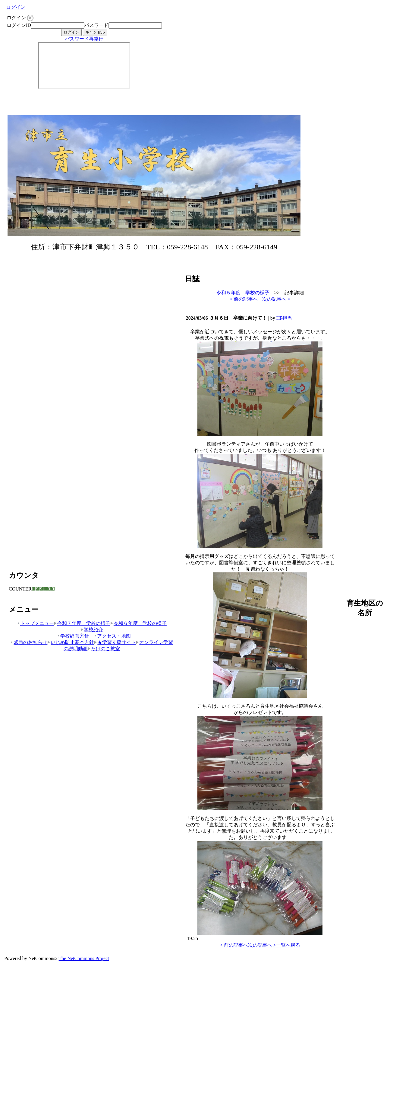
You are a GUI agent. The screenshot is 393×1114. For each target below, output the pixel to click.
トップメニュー (35, 623)
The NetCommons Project (84, 958)
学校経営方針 (73, 636)
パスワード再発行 (84, 38)
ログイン (15, 7)
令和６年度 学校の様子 (138, 623)
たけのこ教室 (104, 648)
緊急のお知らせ (28, 642)
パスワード (96, 25)
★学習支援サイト (115, 642)
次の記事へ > (276, 299)
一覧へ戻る (288, 945)
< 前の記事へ (244, 299)
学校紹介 (91, 629)
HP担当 (284, 318)
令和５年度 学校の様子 (242, 292)
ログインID (19, 25)
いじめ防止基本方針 (70, 642)
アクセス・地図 (112, 636)
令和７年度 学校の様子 (82, 623)
